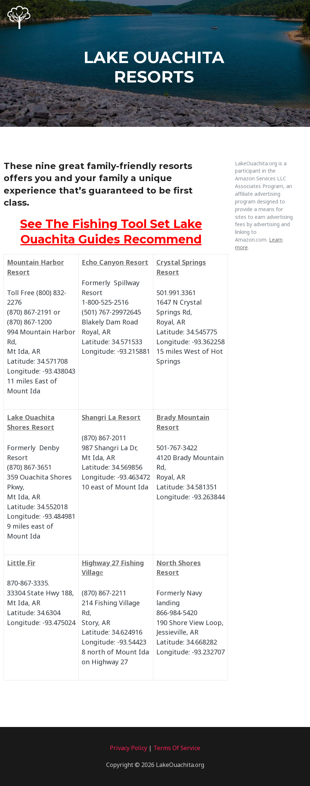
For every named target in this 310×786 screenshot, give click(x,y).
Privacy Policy (128, 748)
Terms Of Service (176, 748)
